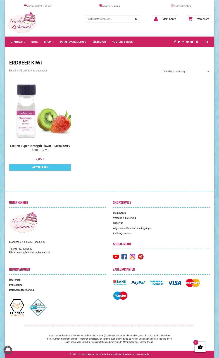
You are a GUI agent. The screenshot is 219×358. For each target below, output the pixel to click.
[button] (8, 350)
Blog (34, 41)
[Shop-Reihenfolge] (185, 71)
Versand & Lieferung (124, 218)
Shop (47, 41)
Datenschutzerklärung (21, 290)
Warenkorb (199, 19)
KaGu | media (143, 354)
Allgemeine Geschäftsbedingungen (132, 228)
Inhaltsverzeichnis (73, 41)
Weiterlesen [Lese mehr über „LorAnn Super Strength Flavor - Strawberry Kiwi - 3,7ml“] (40, 167)
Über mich (99, 41)
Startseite (18, 41)
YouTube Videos (122, 41)
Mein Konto (165, 19)
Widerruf (118, 223)
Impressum (15, 284)
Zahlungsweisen (122, 233)
